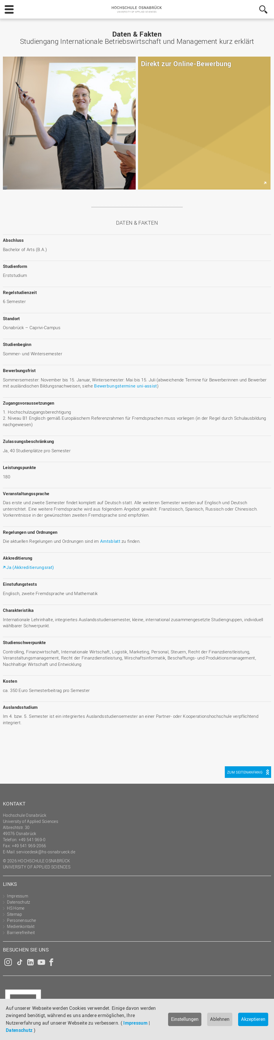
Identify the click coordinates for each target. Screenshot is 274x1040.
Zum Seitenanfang (244, 772)
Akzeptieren (253, 1019)
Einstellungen (184, 1019)
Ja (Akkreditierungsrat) (30, 567)
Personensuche (21, 920)
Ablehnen (219, 1019)
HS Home (15, 908)
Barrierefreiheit (21, 932)
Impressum (135, 1023)
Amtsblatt (110, 541)
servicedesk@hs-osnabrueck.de (45, 852)
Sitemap (14, 914)
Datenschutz (19, 1030)
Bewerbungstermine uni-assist (125, 386)
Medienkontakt (20, 926)
